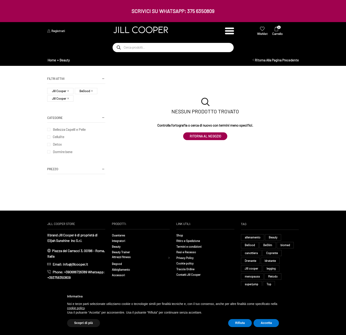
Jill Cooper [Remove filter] (59, 91)
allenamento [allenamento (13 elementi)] (253, 237)
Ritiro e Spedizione (190, 240)
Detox (57, 144)
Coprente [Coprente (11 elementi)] (273, 254)
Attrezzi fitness (123, 257)
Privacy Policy (186, 257)
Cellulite (58, 137)
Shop (180, 235)
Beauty (117, 246)
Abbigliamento (122, 270)
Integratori (120, 240)
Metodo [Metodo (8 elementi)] (274, 279)
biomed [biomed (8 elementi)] (286, 245)
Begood (117, 265)
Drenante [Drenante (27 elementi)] (251, 262)
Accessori (119, 276)
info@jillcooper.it (75, 264)
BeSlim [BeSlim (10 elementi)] (268, 245)
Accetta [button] (266, 323)
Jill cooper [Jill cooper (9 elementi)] (252, 270)
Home (51, 60)
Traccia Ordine (186, 269)
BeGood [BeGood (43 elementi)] (250, 245)
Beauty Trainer (122, 252)
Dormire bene (62, 152)
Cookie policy (186, 263)
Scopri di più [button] (83, 323)
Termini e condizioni (191, 246)
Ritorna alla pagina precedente (277, 60)
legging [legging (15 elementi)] (272, 270)
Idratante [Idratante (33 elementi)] (271, 262)
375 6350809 (200, 11)
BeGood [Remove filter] (84, 91)
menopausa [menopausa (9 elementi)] (252, 279)
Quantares (119, 235)
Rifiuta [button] (240, 323)
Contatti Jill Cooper (190, 274)
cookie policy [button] (76, 308)
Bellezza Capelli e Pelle (69, 129)
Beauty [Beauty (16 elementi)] (274, 237)
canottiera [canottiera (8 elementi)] (252, 254)
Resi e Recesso (187, 252)
